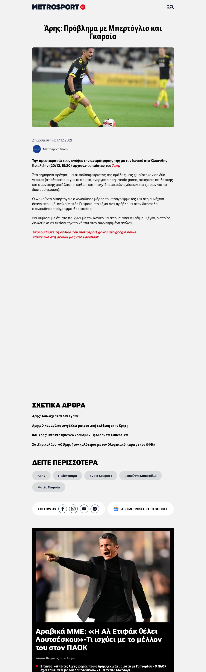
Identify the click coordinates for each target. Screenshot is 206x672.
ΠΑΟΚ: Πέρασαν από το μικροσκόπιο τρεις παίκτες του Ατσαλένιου (66, 659)
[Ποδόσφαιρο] (67, 329)
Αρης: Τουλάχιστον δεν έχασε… (56, 270)
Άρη (115, 165)
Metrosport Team (55, 149)
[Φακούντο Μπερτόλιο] (140, 329)
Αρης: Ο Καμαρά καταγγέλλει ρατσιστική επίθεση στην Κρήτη (80, 279)
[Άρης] (41, 329)
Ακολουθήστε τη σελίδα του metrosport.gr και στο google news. (84, 231)
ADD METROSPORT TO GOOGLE (144, 363)
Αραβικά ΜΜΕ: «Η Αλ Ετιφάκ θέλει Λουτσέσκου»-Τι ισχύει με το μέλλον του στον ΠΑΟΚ (99, 493)
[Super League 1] (100, 329)
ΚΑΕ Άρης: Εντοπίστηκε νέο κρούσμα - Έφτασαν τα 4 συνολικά (80, 289)
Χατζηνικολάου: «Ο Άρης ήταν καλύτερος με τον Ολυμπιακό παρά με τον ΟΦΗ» (93, 298)
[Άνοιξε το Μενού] (170, 7)
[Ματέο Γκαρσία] (48, 341)
